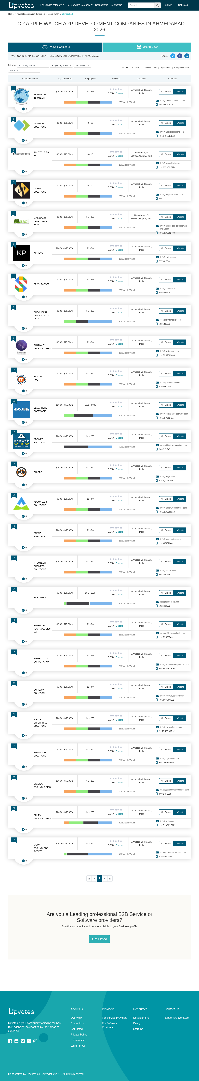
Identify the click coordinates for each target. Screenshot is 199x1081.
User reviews (147, 47)
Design (137, 1023)
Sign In (168, 5)
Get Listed (99, 939)
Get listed (183, 5)
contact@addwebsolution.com (173, 445)
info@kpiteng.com (168, 257)
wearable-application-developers (31, 14)
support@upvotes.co (177, 1017)
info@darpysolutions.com (171, 194)
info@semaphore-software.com (174, 414)
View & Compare (56, 47)
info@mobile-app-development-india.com (174, 227)
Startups (138, 1029)
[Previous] (94, 878)
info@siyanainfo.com (169, 758)
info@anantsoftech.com (170, 539)
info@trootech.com (168, 570)
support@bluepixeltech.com (172, 633)
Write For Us (78, 1045)
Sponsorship (101, 5)
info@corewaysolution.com (172, 696)
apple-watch (53, 14)
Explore (166, 92)
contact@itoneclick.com (170, 320)
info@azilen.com (167, 821)
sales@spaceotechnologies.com (174, 790)
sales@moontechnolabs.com (173, 852)
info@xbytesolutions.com (171, 727)
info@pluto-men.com (169, 351)
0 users (119, 93)
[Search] (144, 5)
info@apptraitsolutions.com (172, 132)
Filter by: (12, 65)
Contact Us (116, 5)
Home (11, 14)
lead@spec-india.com (169, 602)
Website (180, 92)
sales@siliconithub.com (170, 382)
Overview (76, 1017)
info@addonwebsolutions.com (173, 508)
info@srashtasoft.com (169, 288)
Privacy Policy (79, 1034)
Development (141, 1017)
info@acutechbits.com (170, 163)
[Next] (104, 878)
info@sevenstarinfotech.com (172, 100)
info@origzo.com (167, 476)
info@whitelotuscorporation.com (174, 664)
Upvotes (21, 5)
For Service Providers (114, 1017)
